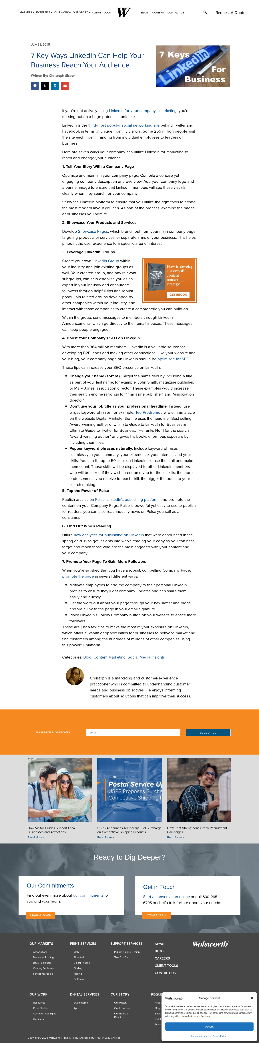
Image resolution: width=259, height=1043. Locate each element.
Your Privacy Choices (108, 1038)
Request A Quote (230, 12)
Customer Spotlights (44, 1013)
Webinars (38, 1019)
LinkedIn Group (105, 261)
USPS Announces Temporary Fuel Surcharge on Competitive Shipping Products (129, 830)
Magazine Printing (43, 957)
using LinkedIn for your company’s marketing (137, 110)
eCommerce (81, 1002)
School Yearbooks (43, 974)
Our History (120, 1002)
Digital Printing (82, 963)
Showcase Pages (93, 231)
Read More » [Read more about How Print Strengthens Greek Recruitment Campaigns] (175, 837)
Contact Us (176, 12)
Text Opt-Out (121, 957)
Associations (40, 952)
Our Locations (122, 1008)
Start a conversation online (166, 896)
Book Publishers (42, 963)
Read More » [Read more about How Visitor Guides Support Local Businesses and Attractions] (36, 837)
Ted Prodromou (149, 412)
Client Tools (166, 965)
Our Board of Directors (121, 1015)
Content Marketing (109, 657)
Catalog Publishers (44, 968)
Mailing (78, 974)
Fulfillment (79, 979)
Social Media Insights (146, 657)
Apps (76, 1008)
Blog (144, 12)
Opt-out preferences (201, 1036)
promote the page (78, 576)
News (159, 943)
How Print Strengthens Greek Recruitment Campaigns (197, 830)
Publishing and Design (127, 952)
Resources (39, 1002)
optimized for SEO (173, 359)
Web (76, 952)
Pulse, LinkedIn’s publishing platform (127, 499)
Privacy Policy (219, 1036)
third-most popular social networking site (124, 125)
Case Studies (40, 1008)
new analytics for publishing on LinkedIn (109, 535)
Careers (158, 12)
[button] (252, 998)
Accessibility (87, 1038)
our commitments (88, 895)
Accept (209, 1026)
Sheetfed (79, 957)
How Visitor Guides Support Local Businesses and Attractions (51, 830)
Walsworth (55, 1038)
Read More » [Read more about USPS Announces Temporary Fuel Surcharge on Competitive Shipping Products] (105, 837)
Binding (78, 968)
